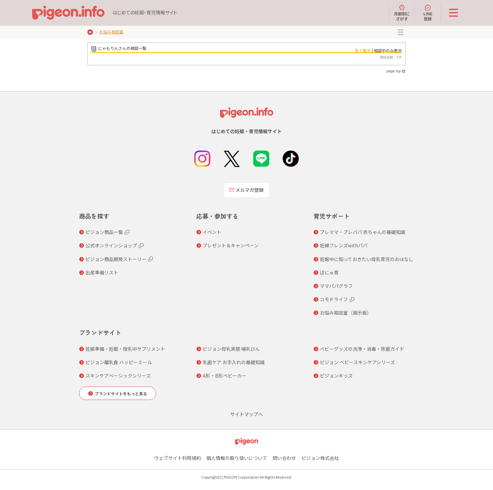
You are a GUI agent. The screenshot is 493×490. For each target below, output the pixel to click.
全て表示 (363, 50)
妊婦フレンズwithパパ (343, 245)
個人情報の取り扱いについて (236, 458)
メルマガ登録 (246, 189)
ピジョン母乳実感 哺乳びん (231, 348)
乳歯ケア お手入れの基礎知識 (234, 362)
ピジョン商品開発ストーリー (115, 259)
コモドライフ (334, 299)
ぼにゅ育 (329, 272)
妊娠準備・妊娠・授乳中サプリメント (125, 348)
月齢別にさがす (402, 12)
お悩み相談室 (111, 31)
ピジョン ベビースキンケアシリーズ (357, 362)
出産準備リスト (101, 272)
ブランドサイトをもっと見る (121, 393)
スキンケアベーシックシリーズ (118, 375)
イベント (212, 232)
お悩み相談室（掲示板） (345, 312)
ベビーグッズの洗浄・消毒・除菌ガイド (362, 348)
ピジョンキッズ (336, 375)
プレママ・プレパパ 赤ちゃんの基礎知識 (362, 232)
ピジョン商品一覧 (104, 232)
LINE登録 (427, 12)
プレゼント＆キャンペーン (231, 245)
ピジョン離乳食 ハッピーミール (118, 362)
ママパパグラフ (336, 285)
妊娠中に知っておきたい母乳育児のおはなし (366, 259)
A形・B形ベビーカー (224, 375)
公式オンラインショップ (111, 245)
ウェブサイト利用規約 (177, 458)
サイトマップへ (246, 414)
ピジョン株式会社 (320, 458)
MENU (401, 32)
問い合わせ (284, 458)
